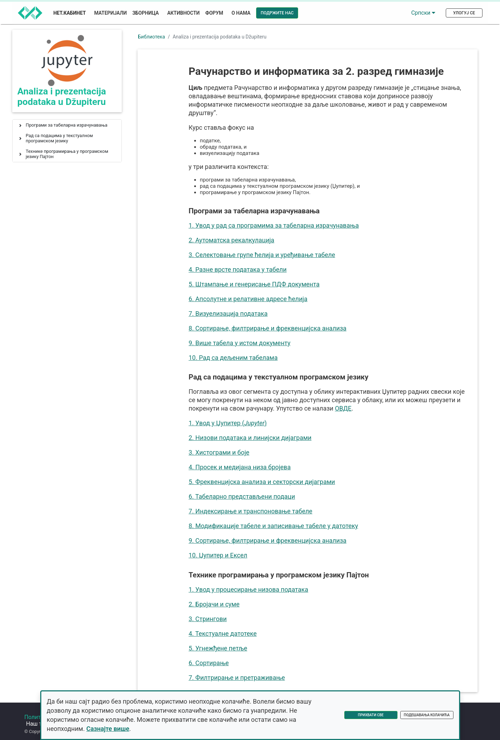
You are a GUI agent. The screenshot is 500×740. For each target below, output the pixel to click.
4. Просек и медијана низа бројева (240, 467)
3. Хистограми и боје (219, 452)
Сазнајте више (107, 728)
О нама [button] (241, 13)
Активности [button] (183, 13)
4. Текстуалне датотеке (223, 633)
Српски (423, 12)
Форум (214, 13)
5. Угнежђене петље (218, 648)
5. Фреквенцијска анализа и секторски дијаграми (262, 481)
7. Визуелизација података (228, 313)
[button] (20, 126)
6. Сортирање (209, 663)
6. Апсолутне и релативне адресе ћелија (248, 299)
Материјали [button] (110, 13)
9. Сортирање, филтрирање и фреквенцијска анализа (268, 540)
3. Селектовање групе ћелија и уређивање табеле (262, 254)
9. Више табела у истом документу (240, 343)
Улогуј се (464, 12)
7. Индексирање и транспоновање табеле (251, 511)
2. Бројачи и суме (214, 604)
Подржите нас (277, 12)
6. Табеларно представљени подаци (242, 496)
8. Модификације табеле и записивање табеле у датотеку (274, 525)
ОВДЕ (344, 408)
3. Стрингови (208, 618)
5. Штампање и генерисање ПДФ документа (254, 284)
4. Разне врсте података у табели (238, 269)
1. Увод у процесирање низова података (249, 589)
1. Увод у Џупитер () (228, 423)
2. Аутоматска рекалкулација (232, 240)
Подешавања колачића (427, 715)
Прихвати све (370, 715)
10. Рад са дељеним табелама (233, 357)
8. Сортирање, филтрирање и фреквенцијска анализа (268, 328)
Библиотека (151, 37)
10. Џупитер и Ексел (218, 555)
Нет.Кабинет (70, 13)
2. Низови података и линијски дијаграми (250, 437)
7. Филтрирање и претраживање (237, 677)
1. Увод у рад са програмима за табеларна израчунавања (274, 225)
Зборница (145, 13)
